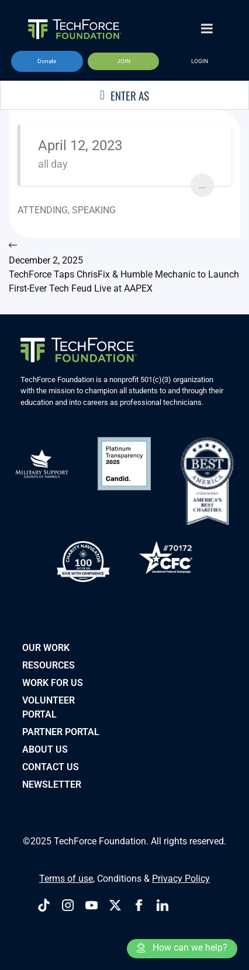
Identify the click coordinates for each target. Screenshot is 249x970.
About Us (45, 749)
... (202, 184)
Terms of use (66, 878)
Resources (48, 665)
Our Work (46, 647)
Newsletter (51, 784)
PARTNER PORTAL (60, 731)
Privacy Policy (181, 878)
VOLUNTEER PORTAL (48, 707)
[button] (47, 61)
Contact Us (50, 766)
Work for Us (52, 682)
